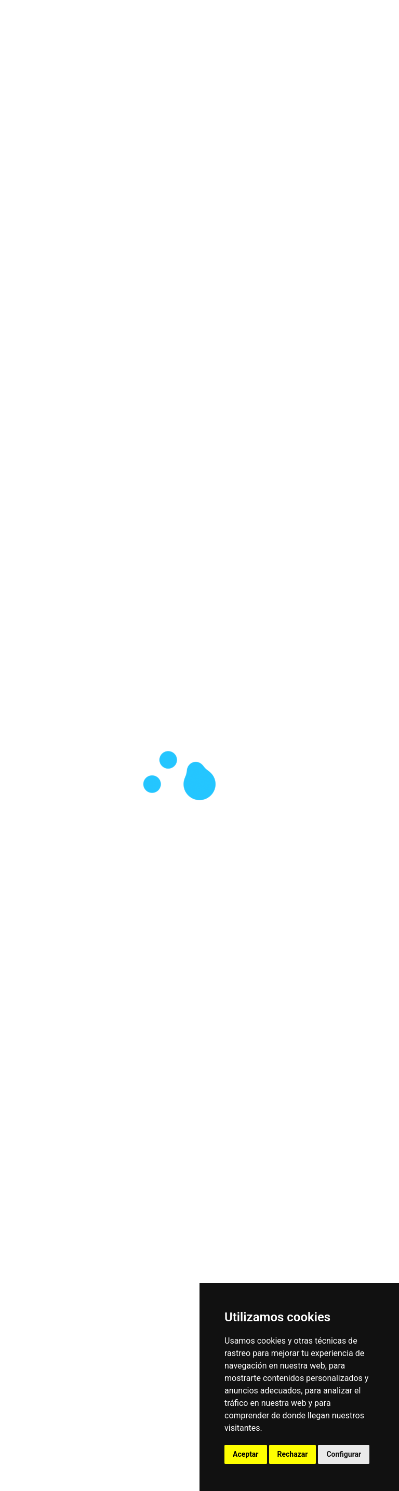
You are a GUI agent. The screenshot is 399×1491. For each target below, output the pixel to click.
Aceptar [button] (246, 1454)
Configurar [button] (343, 1454)
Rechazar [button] (292, 1454)
